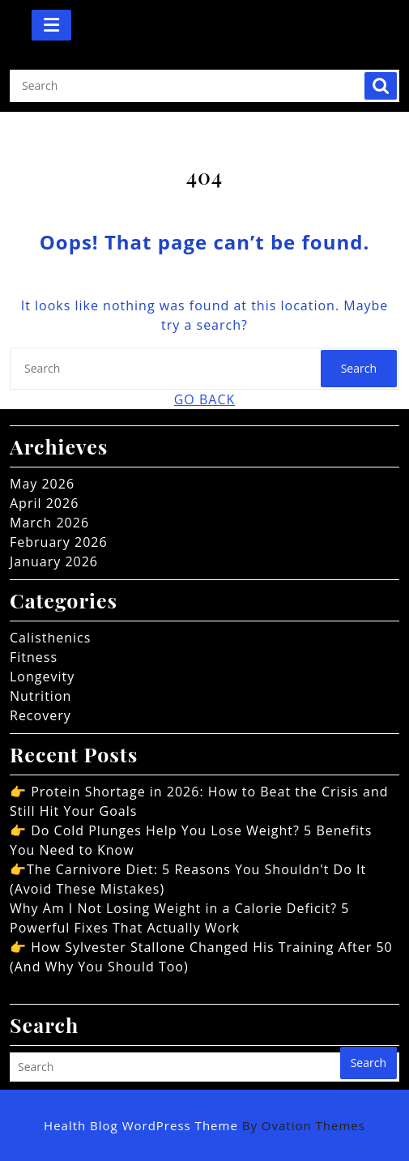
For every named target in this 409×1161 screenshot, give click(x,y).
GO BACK (205, 399)
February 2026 (59, 542)
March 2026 (49, 522)
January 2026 (54, 561)
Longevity (42, 676)
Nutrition (40, 696)
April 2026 (44, 503)
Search (380, 86)
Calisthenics (50, 638)
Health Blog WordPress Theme (204, 1125)
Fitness (34, 657)
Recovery (40, 715)
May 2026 (42, 484)
